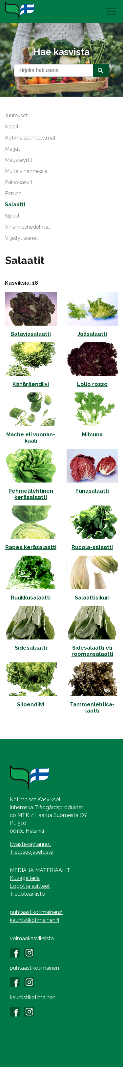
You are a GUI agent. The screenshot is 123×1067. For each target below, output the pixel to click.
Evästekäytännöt (30, 844)
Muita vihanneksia (26, 171)
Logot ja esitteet (30, 886)
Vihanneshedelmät (27, 227)
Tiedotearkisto (27, 894)
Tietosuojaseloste (31, 852)
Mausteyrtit (18, 160)
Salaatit (15, 204)
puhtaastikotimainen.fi (36, 912)
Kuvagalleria (25, 878)
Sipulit (12, 216)
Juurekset (16, 115)
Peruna (13, 193)
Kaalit (12, 127)
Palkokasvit (18, 182)
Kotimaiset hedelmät (30, 138)
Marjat (12, 149)
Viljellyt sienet (21, 238)
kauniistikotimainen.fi (34, 920)
